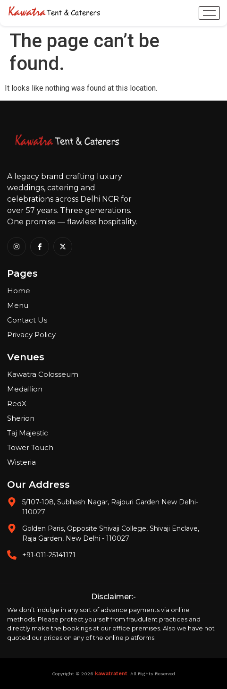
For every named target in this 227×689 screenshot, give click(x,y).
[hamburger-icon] (209, 13)
